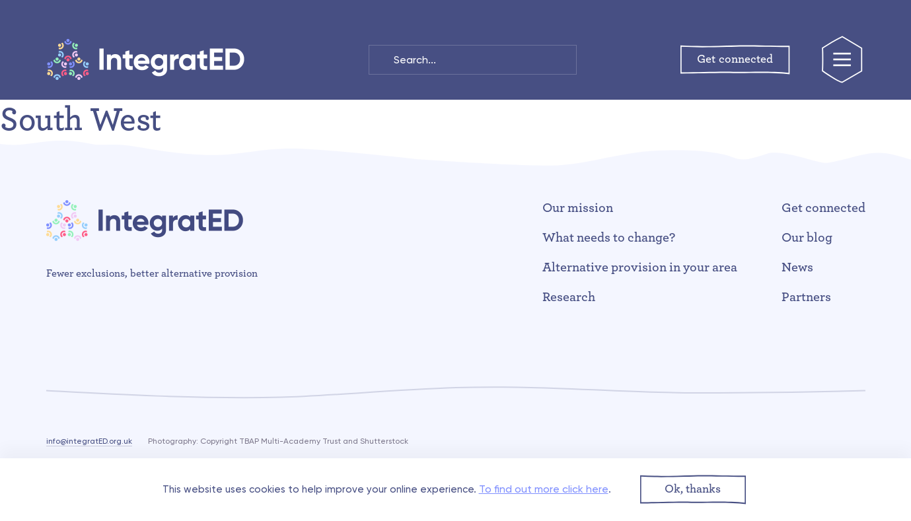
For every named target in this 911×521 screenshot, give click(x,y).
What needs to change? (608, 237)
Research (568, 297)
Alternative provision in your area (639, 267)
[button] (693, 489)
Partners (806, 297)
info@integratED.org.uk (89, 441)
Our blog (807, 237)
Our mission (577, 208)
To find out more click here (543, 489)
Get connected (823, 208)
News (797, 267)
